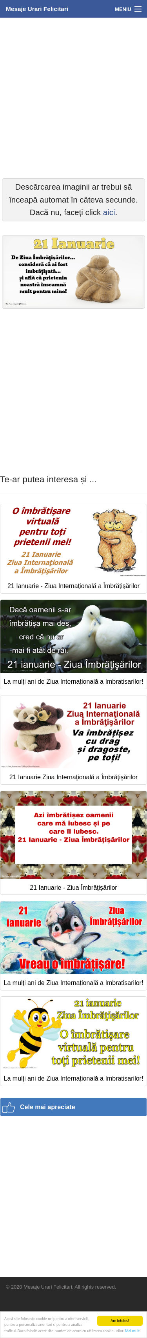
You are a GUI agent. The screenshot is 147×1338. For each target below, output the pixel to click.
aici (109, 212)
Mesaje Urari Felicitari (37, 8)
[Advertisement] (73, 97)
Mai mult (132, 1330)
